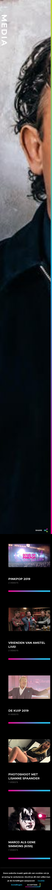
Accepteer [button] (32, 885)
